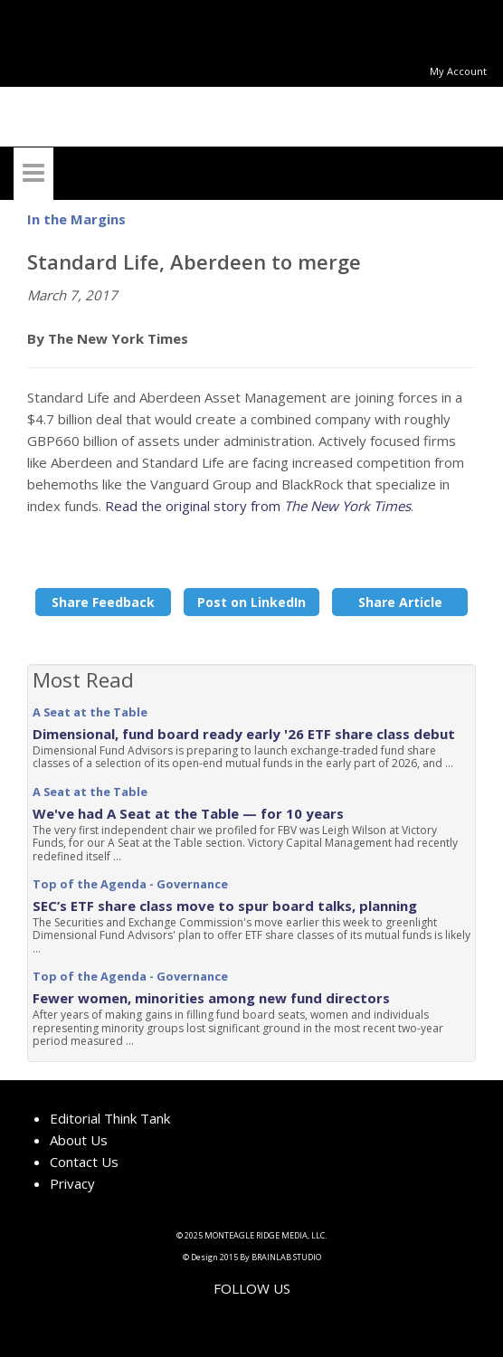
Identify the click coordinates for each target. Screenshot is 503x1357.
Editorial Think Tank (110, 1118)
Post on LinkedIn (251, 602)
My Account (458, 71)
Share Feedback (103, 602)
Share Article (400, 602)
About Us (79, 1140)
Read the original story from (258, 506)
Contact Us (84, 1162)
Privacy (72, 1183)
